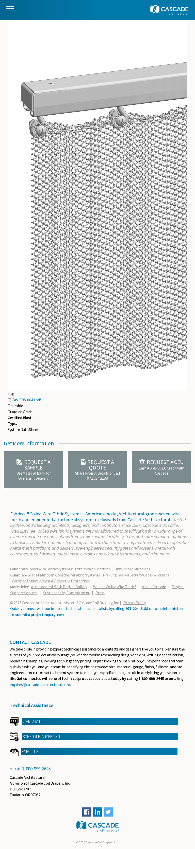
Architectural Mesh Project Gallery (59, 586)
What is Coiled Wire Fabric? (114, 586)
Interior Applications (133, 568)
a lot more (159, 554)
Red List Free (23, 531)
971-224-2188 (137, 608)
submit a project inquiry (35, 614)
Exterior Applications (92, 568)
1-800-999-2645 (36, 769)
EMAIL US (30, 751)
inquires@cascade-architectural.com (40, 684)
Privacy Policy (134, 602)
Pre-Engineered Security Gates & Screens (136, 574)
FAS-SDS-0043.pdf (26, 399)
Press (100, 592)
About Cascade (154, 586)
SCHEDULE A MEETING (41, 736)
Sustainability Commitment (66, 592)
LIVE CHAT (31, 721)
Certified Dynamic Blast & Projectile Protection (50, 580)
